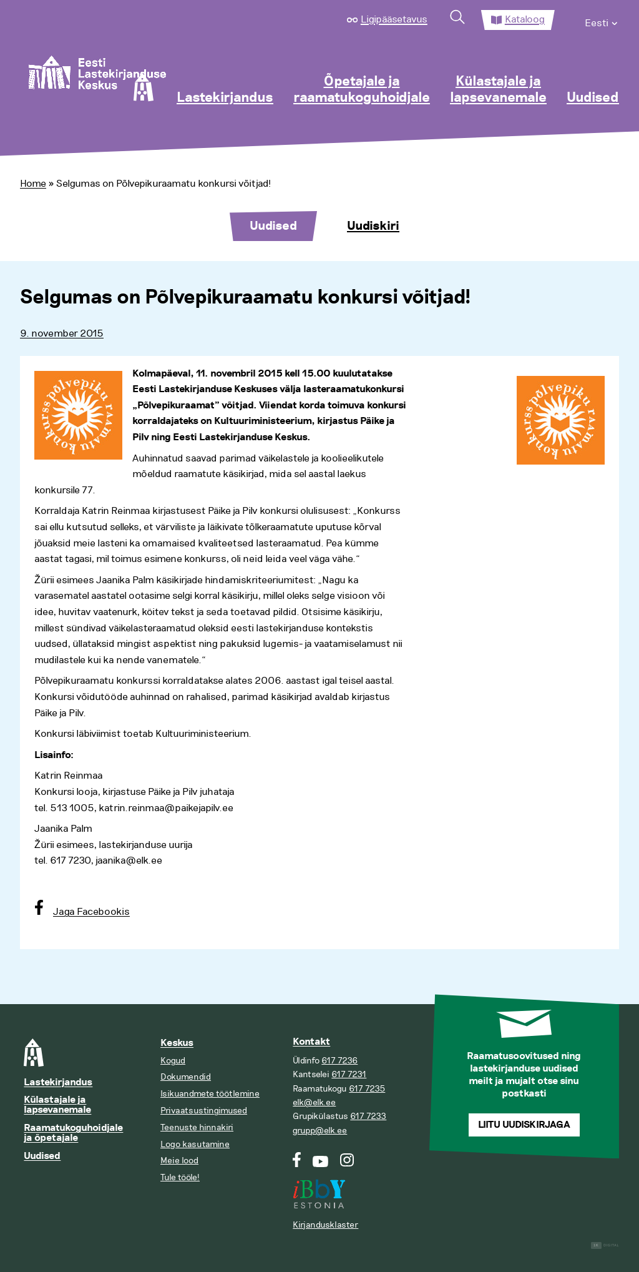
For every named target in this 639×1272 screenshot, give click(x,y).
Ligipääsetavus (394, 19)
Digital (605, 1245)
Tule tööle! (180, 1177)
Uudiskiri (373, 226)
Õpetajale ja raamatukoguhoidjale (361, 90)
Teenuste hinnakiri (196, 1127)
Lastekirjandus (225, 98)
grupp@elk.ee (320, 1130)
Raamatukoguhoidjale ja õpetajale (73, 1133)
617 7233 (368, 1116)
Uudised (593, 98)
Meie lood (179, 1160)
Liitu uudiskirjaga (524, 1124)
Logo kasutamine (195, 1144)
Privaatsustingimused (203, 1110)
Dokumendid (185, 1077)
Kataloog (525, 19)
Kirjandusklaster (325, 1225)
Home (33, 183)
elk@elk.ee (314, 1102)
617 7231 (348, 1074)
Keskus (176, 1043)
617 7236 (339, 1060)
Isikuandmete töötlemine (210, 1093)
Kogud (172, 1060)
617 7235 (367, 1088)
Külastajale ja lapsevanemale (498, 90)
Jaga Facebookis (91, 911)
